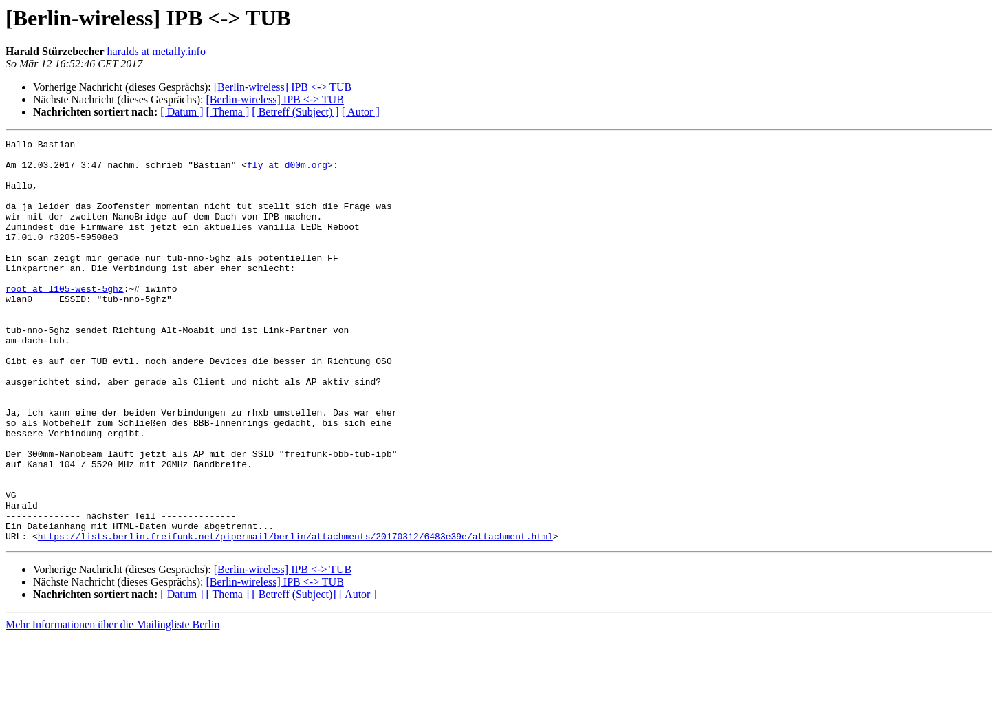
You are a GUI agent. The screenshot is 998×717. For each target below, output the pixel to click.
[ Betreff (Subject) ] (295, 112)
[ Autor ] (361, 112)
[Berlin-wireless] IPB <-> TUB (282, 87)
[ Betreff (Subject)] (294, 675)
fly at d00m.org (287, 170)
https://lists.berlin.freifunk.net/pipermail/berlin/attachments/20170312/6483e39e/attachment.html (295, 616)
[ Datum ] (181, 112)
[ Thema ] (228, 112)
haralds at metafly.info (156, 51)
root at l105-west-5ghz (65, 319)
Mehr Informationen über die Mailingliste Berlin (112, 705)
